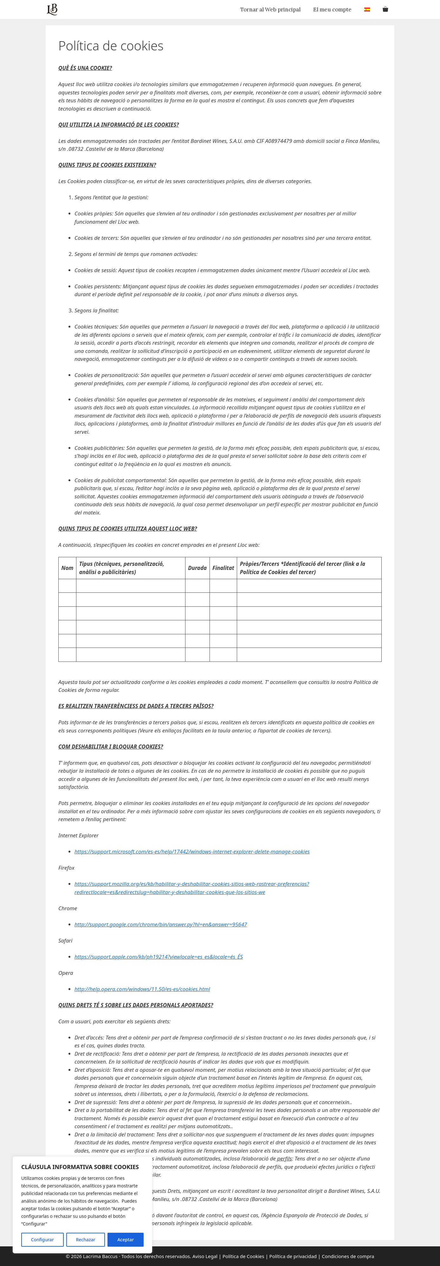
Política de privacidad (293, 1256)
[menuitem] (367, 9)
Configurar (42, 1240)
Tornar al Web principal (270, 9)
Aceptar (125, 1240)
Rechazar (85, 1240)
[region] (82, 1204)
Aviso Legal (204, 1256)
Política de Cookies (243, 1256)
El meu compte (332, 9)
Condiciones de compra (348, 1256)
